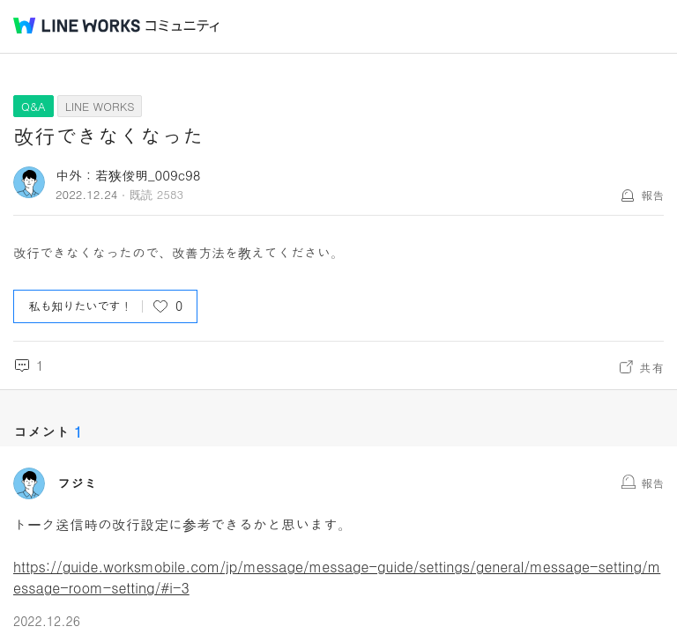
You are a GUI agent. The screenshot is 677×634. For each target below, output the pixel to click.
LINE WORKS (100, 106)
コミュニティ (182, 26)
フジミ (77, 483)
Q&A (33, 106)
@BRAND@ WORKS (76, 25)
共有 (651, 367)
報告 (652, 195)
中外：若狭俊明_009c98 (128, 175)
